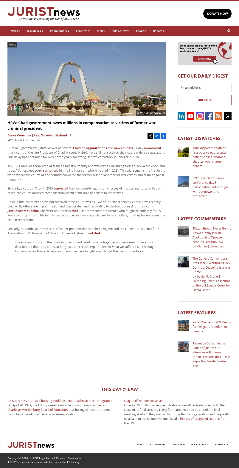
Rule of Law (120, 31)
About (141, 31)
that (75, 211)
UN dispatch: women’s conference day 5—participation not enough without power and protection (210, 187)
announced (152, 148)
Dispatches (35, 31)
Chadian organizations (90, 148)
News (15, 31)
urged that (92, 233)
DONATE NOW (217, 14)
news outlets (123, 148)
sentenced (50, 170)
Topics (101, 31)
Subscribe (205, 100)
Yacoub (159, 113)
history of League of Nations (200, 419)
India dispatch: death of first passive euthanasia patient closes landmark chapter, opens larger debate (209, 157)
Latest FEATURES (197, 312)
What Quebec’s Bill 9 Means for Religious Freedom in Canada (212, 326)
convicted (61, 188)
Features (82, 31)
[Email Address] (205, 87)
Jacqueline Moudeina (23, 211)
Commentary (59, 31)
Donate (158, 31)
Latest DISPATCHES (199, 138)
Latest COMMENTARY (202, 218)
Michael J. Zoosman (210, 246)
